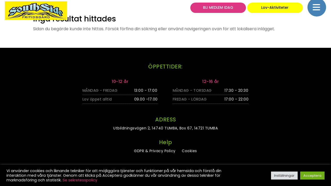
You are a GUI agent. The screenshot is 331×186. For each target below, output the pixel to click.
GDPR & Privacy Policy (155, 150)
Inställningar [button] (284, 175)
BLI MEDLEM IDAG (218, 9)
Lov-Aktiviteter (275, 9)
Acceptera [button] (312, 175)
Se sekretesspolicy (80, 180)
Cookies (189, 150)
